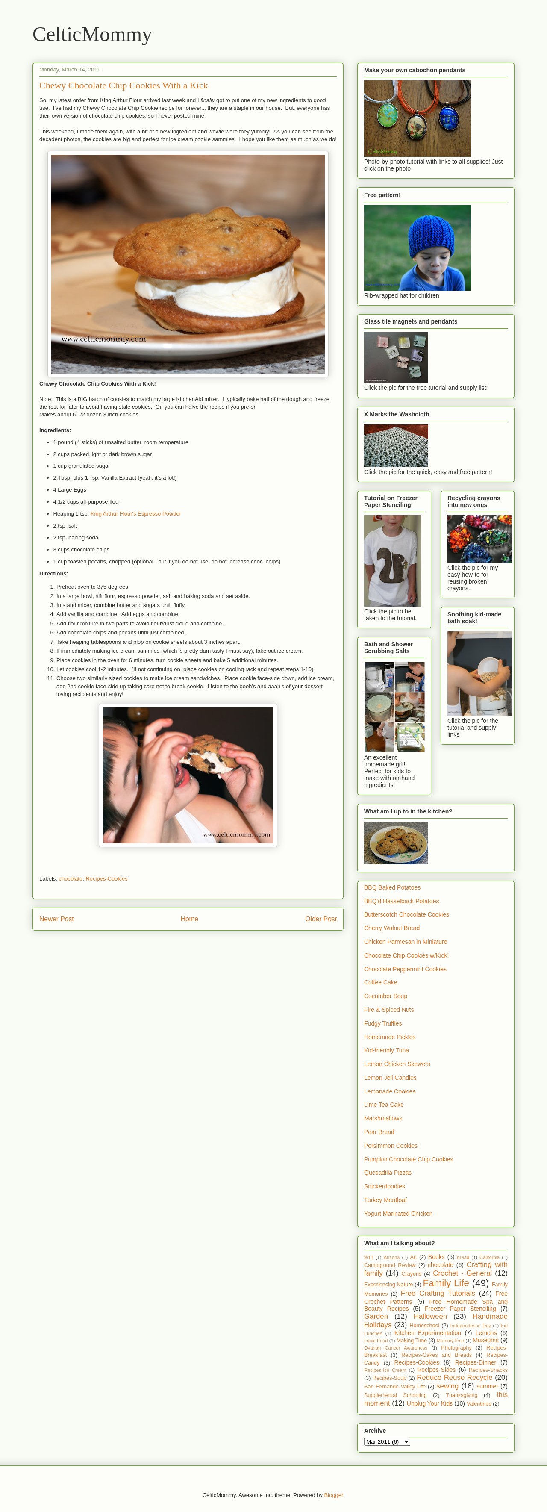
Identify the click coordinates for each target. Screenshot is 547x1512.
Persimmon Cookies (391, 1145)
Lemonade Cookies (390, 1091)
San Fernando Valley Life (395, 1387)
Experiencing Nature (388, 1285)
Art (413, 1257)
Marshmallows (383, 1118)
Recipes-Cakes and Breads (436, 1355)
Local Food (376, 1340)
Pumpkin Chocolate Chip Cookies (408, 1159)
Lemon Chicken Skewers (397, 1064)
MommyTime (450, 1340)
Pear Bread (379, 1132)
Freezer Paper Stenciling (460, 1308)
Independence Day (470, 1325)
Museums (486, 1340)
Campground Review (390, 1265)
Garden (376, 1316)
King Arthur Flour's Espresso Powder (136, 513)
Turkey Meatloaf (385, 1200)
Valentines (479, 1404)
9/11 (368, 1257)
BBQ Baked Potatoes (392, 887)
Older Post (321, 919)
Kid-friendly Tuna (386, 1050)
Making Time (412, 1341)
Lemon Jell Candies (390, 1077)
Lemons (486, 1332)
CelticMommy (92, 34)
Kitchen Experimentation (427, 1332)
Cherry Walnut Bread (392, 928)
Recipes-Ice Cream (385, 1370)
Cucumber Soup (385, 996)
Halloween (430, 1316)
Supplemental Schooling (395, 1395)
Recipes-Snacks (488, 1370)
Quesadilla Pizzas (388, 1172)
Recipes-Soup (389, 1378)
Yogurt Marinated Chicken (398, 1213)
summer (487, 1386)
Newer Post (56, 919)
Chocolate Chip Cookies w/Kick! (406, 955)
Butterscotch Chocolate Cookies (406, 914)
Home (190, 919)
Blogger (333, 1495)
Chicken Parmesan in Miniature (405, 941)
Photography (456, 1348)
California (489, 1257)
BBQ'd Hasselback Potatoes (401, 901)
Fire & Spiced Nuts (389, 1009)
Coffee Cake (380, 982)
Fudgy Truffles (383, 1023)
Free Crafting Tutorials (438, 1293)
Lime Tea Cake (384, 1104)
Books (436, 1256)
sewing (447, 1386)
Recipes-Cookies (106, 878)
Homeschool (424, 1326)
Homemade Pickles (390, 1037)
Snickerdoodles (384, 1186)
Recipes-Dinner (475, 1362)
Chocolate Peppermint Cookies (405, 969)
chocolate (71, 878)
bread (463, 1257)
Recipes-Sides (436, 1369)
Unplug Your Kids (430, 1403)
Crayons (412, 1274)
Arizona (392, 1257)
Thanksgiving (461, 1395)
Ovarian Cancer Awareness (395, 1347)
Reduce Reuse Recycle (454, 1377)
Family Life (446, 1283)
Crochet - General (462, 1273)
